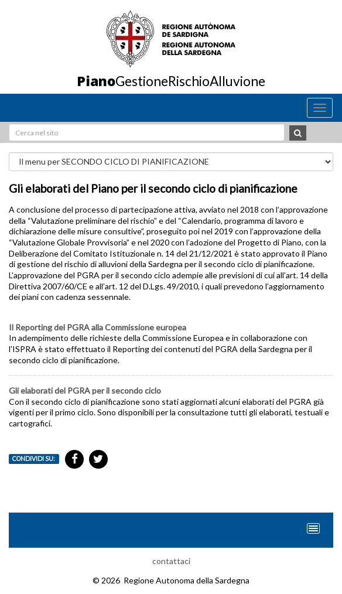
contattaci (171, 561)
